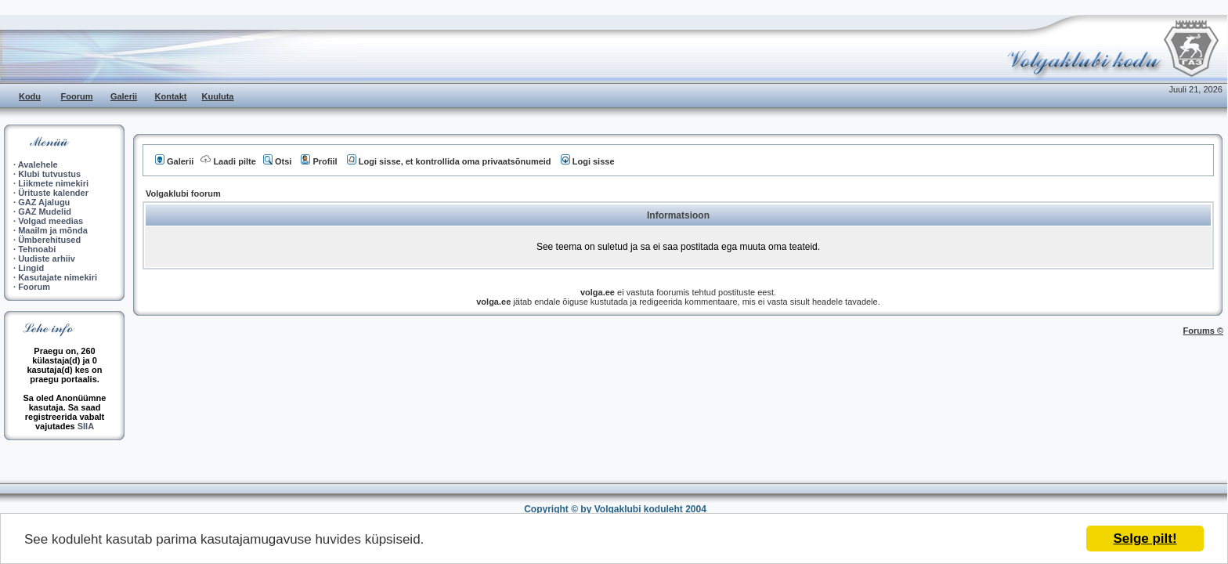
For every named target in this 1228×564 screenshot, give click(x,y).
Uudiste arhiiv (46, 258)
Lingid (31, 268)
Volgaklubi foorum (183, 193)
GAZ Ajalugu (44, 202)
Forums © (1203, 330)
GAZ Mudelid (44, 211)
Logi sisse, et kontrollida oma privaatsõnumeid (449, 161)
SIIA (86, 426)
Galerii (123, 96)
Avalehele (38, 164)
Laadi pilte (227, 161)
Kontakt (171, 96)
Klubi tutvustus (49, 174)
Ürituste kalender (53, 192)
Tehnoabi (37, 249)
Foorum (77, 96)
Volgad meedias (50, 221)
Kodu (30, 96)
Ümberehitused (49, 239)
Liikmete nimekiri (53, 183)
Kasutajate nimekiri (57, 277)
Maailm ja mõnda (53, 230)
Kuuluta (218, 96)
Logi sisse (588, 161)
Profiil (319, 161)
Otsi (277, 161)
